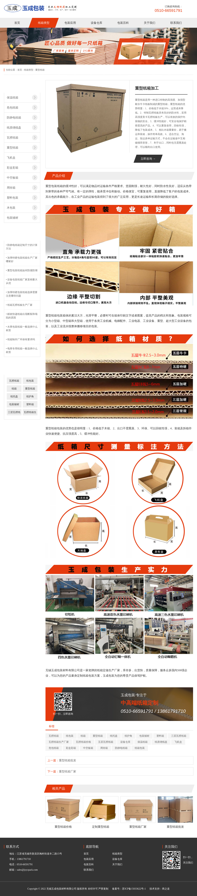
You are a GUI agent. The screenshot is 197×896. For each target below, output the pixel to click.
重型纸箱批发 (67, 760)
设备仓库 (96, 22)
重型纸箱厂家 (67, 771)
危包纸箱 (54, 748)
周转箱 (104, 748)
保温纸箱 (143, 742)
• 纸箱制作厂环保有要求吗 (20, 339)
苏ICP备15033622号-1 (134, 888)
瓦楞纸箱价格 (83, 742)
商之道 (166, 888)
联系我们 (176, 22)
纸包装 (30, 380)
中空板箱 (88, 748)
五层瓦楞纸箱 (105, 742)
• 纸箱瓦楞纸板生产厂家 (19, 305)
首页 (17, 22)
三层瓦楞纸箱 (178, 736)
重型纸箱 (40, 69)
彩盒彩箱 (71, 748)
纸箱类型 (43, 22)
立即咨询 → (148, 158)
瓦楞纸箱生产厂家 (59, 742)
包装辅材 (14, 404)
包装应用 (70, 22)
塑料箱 (30, 404)
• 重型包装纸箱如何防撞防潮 (21, 270)
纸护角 (30, 396)
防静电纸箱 (121, 748)
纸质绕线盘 (161, 742)
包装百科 (123, 22)
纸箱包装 (140, 748)
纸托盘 (14, 396)
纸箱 (14, 388)
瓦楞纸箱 (14, 380)
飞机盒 (178, 742)
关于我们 (149, 22)
